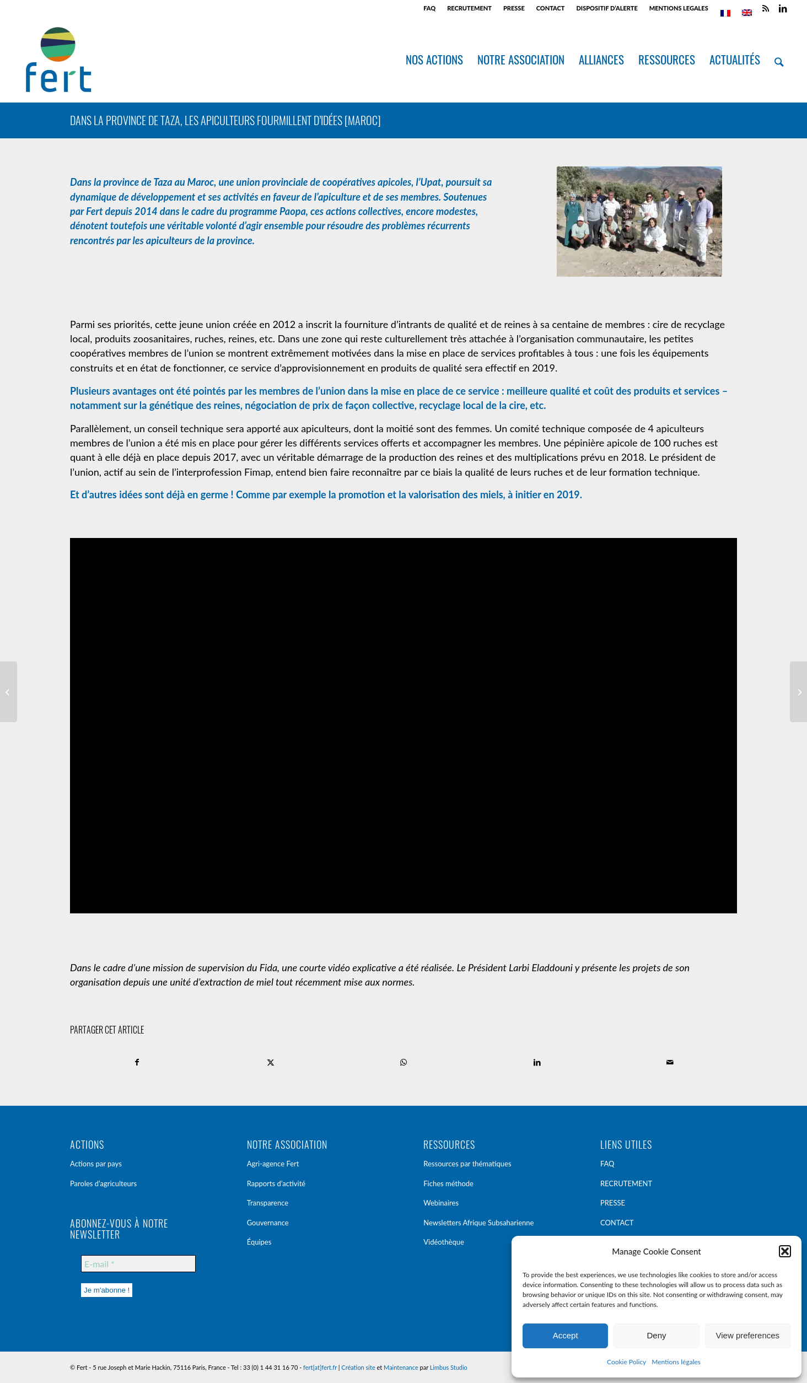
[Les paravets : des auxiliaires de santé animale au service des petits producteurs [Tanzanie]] (798, 691)
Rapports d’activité (276, 1183)
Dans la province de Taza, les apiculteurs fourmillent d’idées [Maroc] (225, 120)
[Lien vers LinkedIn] (782, 8)
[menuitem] (430, 8)
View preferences (748, 1335)
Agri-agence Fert (273, 1163)
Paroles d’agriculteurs (103, 1183)
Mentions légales (676, 1362)
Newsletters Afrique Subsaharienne (478, 1222)
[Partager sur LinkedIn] (537, 1062)
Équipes (259, 1241)
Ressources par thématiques (467, 1163)
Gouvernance (268, 1222)
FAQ (429, 8)
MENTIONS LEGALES (678, 8)
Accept (565, 1335)
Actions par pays (96, 1163)
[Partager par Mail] (670, 1062)
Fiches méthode (448, 1183)
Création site (358, 1367)
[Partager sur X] (271, 1062)
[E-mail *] (138, 1263)
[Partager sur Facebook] (137, 1062)
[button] (784, 1251)
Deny (656, 1335)
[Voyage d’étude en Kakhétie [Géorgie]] (8, 691)
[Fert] (58, 60)
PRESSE (514, 8)
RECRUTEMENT (469, 8)
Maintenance (401, 1367)
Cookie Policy (626, 1362)
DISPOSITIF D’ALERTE (606, 8)
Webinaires (441, 1202)
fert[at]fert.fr (320, 1367)
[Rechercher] (778, 60)
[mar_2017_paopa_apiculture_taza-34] (639, 223)
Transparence (268, 1202)
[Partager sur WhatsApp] (403, 1062)
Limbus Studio (448, 1367)
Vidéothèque (443, 1241)
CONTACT (550, 8)
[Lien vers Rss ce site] (766, 8)
